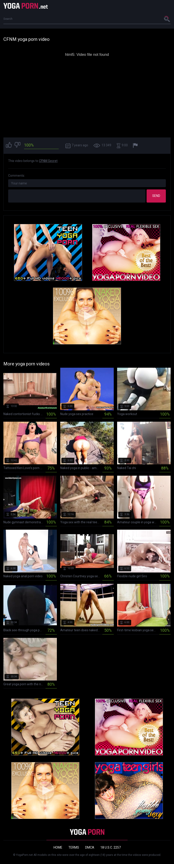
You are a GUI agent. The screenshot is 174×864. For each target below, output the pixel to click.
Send (156, 196)
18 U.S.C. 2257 (110, 847)
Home (57, 847)
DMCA (89, 847)
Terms (73, 847)
